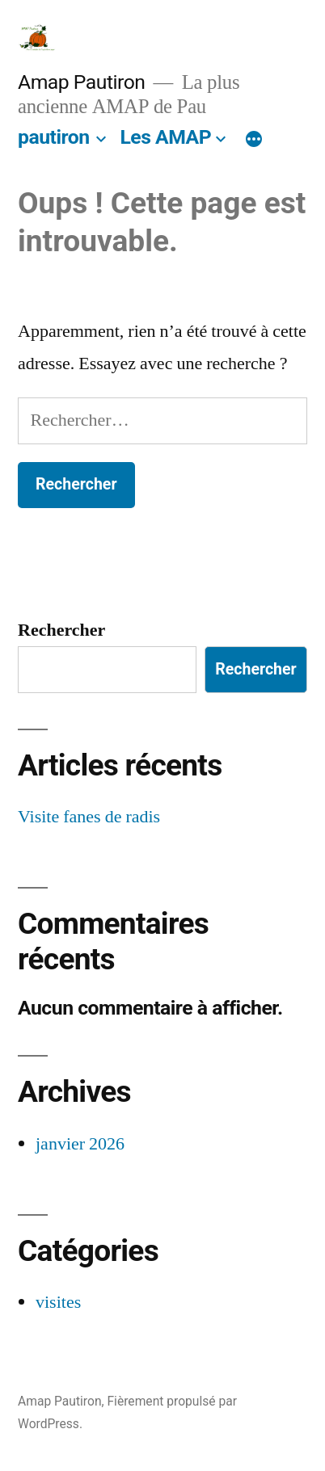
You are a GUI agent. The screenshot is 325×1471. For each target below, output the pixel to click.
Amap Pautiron (82, 82)
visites (58, 1302)
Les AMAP (165, 137)
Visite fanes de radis (89, 816)
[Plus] (254, 140)
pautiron (54, 137)
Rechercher (61, 630)
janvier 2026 (80, 1144)
